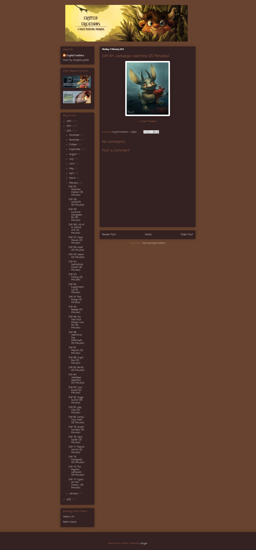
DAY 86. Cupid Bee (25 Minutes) (76, 360)
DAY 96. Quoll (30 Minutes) (76, 249)
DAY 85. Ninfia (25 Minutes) (76, 369)
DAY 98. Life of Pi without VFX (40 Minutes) (76, 229)
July (71, 159)
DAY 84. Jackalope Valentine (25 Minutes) (76, 379)
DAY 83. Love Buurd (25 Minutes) (75, 390)
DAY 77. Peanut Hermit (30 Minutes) (76, 449)
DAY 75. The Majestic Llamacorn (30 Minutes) (76, 471)
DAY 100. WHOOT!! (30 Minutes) (76, 202)
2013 (69, 131)
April (72, 173)
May (71, 168)
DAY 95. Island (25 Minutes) (76, 256)
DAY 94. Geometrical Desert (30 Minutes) (76, 266)
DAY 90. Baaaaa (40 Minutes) (75, 309)
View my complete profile (76, 60)
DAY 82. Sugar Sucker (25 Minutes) (76, 400)
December (74, 135)
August (73, 154)
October (73, 144)
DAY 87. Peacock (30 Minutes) (76, 350)
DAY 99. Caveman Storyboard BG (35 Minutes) (75, 215)
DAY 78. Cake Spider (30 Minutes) (75, 439)
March (72, 178)
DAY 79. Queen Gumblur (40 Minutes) (76, 429)
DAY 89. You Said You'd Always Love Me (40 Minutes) (76, 322)
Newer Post (109, 235)
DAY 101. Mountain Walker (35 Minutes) (76, 191)
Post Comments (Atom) (154, 243)
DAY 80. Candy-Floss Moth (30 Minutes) (76, 419)
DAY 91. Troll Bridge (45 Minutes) (75, 299)
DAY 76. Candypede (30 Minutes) (76, 459)
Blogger (144, 543)
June (72, 164)
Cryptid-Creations (75, 55)
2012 (69, 499)
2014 (69, 126)
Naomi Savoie (69, 522)
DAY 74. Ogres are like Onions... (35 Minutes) (76, 484)
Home (148, 235)
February (74, 183)
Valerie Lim (68, 517)
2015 (69, 121)
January (74, 493)
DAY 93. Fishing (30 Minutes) (75, 277)
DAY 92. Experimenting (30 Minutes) (76, 288)
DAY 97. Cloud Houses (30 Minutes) (76, 240)
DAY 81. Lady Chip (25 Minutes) (75, 410)
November (74, 140)
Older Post (187, 235)
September (75, 149)
